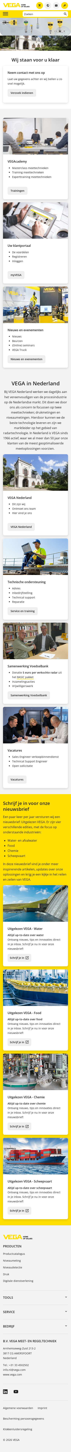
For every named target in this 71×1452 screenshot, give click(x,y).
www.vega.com (12, 1374)
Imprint (42, 1408)
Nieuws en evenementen (26, 359)
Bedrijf (9, 1326)
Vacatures (17, 779)
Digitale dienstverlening (18, 1281)
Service (9, 1312)
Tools (8, 1297)
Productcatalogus (14, 1254)
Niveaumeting (12, 1260)
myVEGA (16, 275)
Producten (12, 1246)
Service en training (23, 611)
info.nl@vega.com (14, 1370)
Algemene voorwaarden (18, 1408)
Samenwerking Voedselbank (29, 695)
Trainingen (17, 190)
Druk (6, 1274)
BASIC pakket (25, 677)
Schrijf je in (17, 958)
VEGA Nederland (21, 527)
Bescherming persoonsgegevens (23, 1418)
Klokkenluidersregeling (17, 1429)
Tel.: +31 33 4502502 (16, 1365)
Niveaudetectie (12, 1267)
